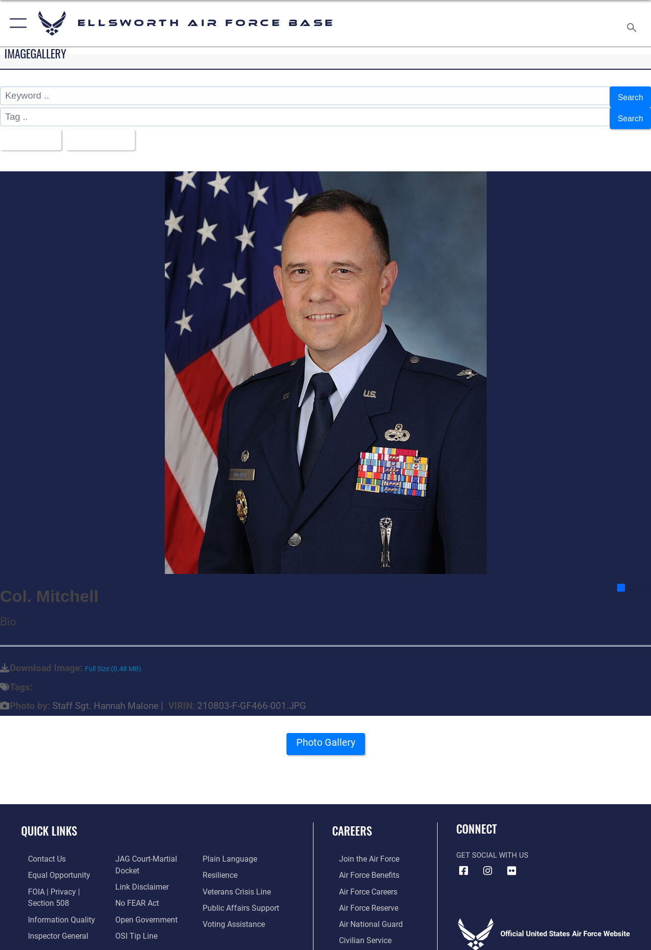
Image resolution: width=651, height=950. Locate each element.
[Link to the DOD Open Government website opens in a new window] (142, 909)
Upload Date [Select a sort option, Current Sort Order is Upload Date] (109, 133)
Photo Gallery (325, 738)
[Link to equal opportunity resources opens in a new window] (50, 866)
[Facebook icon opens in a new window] (463, 863)
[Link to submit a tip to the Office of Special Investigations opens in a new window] (133, 925)
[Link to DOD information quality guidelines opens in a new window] (52, 909)
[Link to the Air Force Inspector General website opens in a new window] (50, 925)
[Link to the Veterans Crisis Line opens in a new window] (238, 882)
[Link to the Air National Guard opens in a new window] (362, 914)
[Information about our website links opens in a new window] (138, 877)
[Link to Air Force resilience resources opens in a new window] (222, 866)
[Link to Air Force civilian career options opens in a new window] (357, 929)
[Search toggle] (633, 23)
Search (628, 95)
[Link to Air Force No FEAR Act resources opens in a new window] (134, 893)
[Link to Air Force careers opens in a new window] (361, 882)
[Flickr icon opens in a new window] (511, 863)
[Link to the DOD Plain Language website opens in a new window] (230, 850)
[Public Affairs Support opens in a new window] (241, 898)
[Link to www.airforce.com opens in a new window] (361, 850)
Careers (352, 822)
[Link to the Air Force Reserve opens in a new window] (361, 898)
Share (633, 580)
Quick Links (49, 822)
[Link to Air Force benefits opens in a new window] (361, 866)
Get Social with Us (492, 847)
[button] (16, 23)
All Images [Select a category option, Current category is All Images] (31, 133)
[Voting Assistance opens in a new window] (235, 914)
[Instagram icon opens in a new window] (487, 863)
